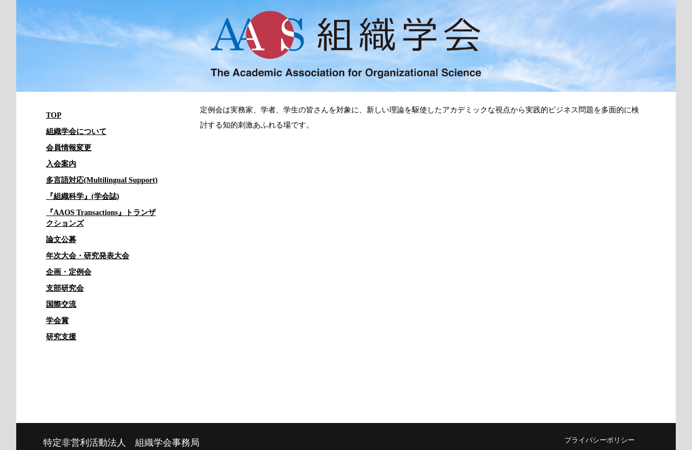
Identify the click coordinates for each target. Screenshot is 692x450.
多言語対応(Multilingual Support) (102, 180)
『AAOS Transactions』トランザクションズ (101, 218)
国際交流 (61, 304)
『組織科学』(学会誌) (82, 196)
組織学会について (76, 131)
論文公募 (61, 240)
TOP (54, 115)
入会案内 (61, 164)
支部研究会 (65, 288)
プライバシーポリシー (599, 440)
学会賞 (57, 321)
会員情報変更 (68, 148)
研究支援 (61, 337)
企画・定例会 (68, 272)
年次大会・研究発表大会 (87, 256)
